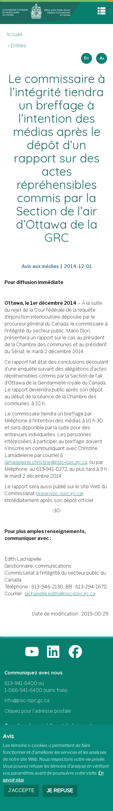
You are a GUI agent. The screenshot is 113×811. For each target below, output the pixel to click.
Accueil (14, 34)
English (85, 56)
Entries (18, 45)
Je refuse (60, 790)
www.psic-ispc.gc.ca (59, 493)
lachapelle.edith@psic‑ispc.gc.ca (60, 594)
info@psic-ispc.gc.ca (27, 700)
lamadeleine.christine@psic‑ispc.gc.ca (46, 462)
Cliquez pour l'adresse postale (38, 711)
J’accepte (21, 790)
